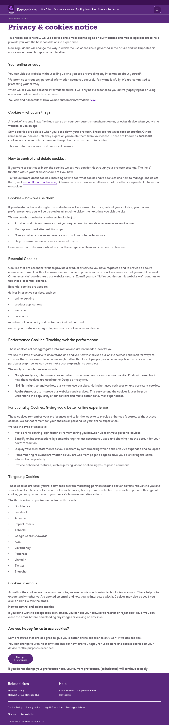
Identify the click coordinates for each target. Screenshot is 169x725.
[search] (157, 9)
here (93, 100)
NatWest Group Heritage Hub (23, 695)
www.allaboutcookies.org (40, 182)
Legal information (53, 708)
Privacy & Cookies (18, 19)
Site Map (12, 714)
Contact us (65, 695)
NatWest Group (16, 691)
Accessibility (27, 714)
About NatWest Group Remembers (77, 691)
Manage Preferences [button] (20, 658)
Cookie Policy (15, 708)
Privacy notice (32, 708)
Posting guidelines (75, 708)
